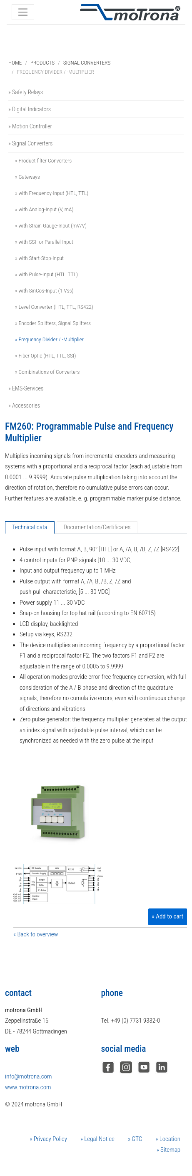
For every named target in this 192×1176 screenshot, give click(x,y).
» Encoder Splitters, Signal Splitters (53, 323)
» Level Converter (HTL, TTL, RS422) (54, 306)
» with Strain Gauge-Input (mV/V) (51, 225)
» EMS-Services (25, 388)
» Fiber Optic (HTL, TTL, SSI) (45, 355)
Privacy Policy (49, 1139)
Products (42, 63)
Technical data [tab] (29, 527)
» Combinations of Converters (47, 371)
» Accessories (24, 405)
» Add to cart (167, 916)
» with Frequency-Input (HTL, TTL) (51, 193)
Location (169, 1139)
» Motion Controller (30, 126)
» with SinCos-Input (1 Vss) (44, 290)
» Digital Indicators (29, 109)
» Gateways (27, 176)
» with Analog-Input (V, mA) (44, 209)
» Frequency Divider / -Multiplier (49, 339)
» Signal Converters (30, 143)
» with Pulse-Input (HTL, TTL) (46, 274)
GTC (136, 1139)
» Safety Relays (25, 92)
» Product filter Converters (43, 160)
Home (15, 63)
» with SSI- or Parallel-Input (44, 241)
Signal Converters (87, 63)
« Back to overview (35, 934)
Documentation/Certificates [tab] (97, 527)
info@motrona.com (28, 1076)
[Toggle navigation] (23, 12)
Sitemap (169, 1149)
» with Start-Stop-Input (39, 258)
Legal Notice (99, 1139)
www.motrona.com (28, 1087)
